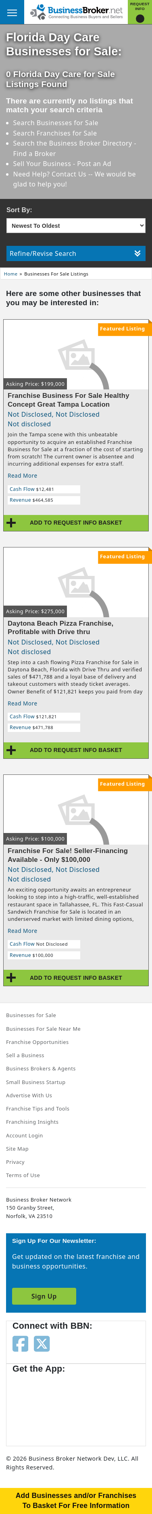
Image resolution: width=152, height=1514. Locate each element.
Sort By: (19, 210)
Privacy (15, 1161)
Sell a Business (25, 1055)
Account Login (24, 1135)
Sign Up (44, 1296)
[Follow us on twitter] (42, 1343)
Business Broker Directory (90, 143)
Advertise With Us (29, 1095)
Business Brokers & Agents (41, 1068)
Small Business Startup (36, 1082)
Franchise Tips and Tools (37, 1108)
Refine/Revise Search (75, 253)
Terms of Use (23, 1175)
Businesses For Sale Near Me (43, 1028)
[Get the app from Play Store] (105, 1405)
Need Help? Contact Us (50, 174)
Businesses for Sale (67, 122)
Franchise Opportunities (37, 1042)
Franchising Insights (32, 1121)
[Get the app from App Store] (41, 1405)
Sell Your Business (43, 163)
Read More (22, 475)
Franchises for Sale (67, 133)
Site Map (17, 1148)
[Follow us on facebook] (20, 1343)
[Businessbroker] (76, 11)
